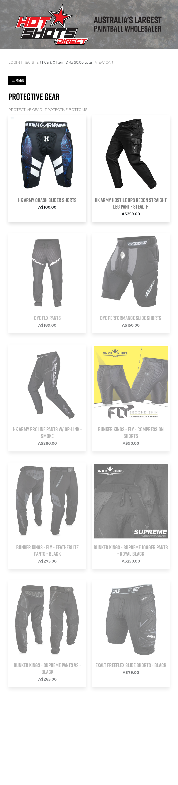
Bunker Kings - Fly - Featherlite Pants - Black (47, 550)
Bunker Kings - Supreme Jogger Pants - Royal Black (131, 550)
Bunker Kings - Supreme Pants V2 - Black (47, 668)
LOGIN (14, 62)
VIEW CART (105, 62)
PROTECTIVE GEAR (25, 109)
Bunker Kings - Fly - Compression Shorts (131, 432)
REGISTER (32, 62)
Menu (17, 80)
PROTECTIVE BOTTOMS (66, 109)
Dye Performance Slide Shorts (130, 318)
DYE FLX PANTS (47, 318)
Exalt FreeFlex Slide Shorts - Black (130, 665)
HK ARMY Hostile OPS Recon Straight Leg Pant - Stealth (131, 203)
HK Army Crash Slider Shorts (47, 200)
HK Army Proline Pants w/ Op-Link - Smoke (47, 432)
